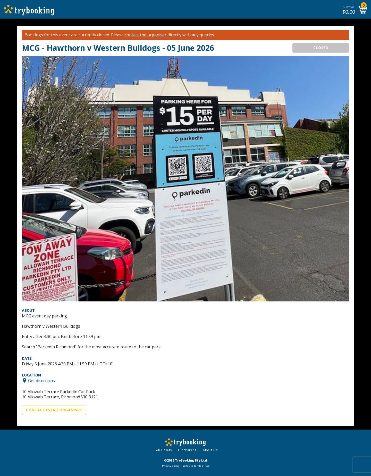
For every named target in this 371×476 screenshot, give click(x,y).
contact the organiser (145, 34)
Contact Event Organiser (54, 410)
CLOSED (320, 47)
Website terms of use (196, 465)
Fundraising (187, 450)
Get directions (41, 380)
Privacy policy (170, 465)
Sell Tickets (163, 450)
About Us (210, 450)
